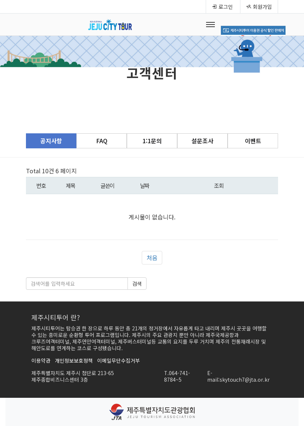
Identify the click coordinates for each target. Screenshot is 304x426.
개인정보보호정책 (74, 360)
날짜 (144, 185)
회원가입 (259, 6)
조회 (218, 185)
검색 (137, 283)
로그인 (222, 6)
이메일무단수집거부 (118, 360)
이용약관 (40, 360)
